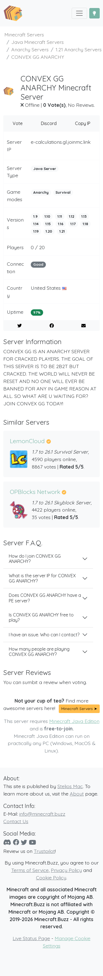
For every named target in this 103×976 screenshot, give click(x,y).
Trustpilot (44, 851)
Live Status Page (31, 938)
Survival (63, 192)
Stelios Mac (70, 786)
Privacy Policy (66, 870)
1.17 (73, 224)
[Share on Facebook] (51, 325)
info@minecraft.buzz (42, 814)
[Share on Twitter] (19, 325)
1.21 (62, 231)
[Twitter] (24, 842)
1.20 (49, 231)
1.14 (35, 224)
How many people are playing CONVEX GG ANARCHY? (39, 651)
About (77, 794)
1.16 (60, 224)
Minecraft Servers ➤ (79, 708)
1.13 (84, 216)
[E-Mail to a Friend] (83, 325)
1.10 (47, 216)
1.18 (85, 224)
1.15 (48, 224)
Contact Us (15, 821)
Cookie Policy (51, 877)
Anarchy (41, 192)
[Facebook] (16, 842)
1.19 (36, 231)
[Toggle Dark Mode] (94, 13)
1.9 (35, 216)
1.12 (71, 216)
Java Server (44, 168)
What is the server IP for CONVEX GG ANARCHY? (42, 578)
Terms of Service (30, 870)
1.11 (59, 216)
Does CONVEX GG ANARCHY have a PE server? (45, 597)
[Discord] (7, 842)
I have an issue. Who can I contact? (44, 634)
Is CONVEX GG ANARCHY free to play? (41, 617)
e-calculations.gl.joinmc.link (61, 142)
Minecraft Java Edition (74, 721)
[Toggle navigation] (79, 13)
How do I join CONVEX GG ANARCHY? (35, 558)
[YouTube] (32, 842)
